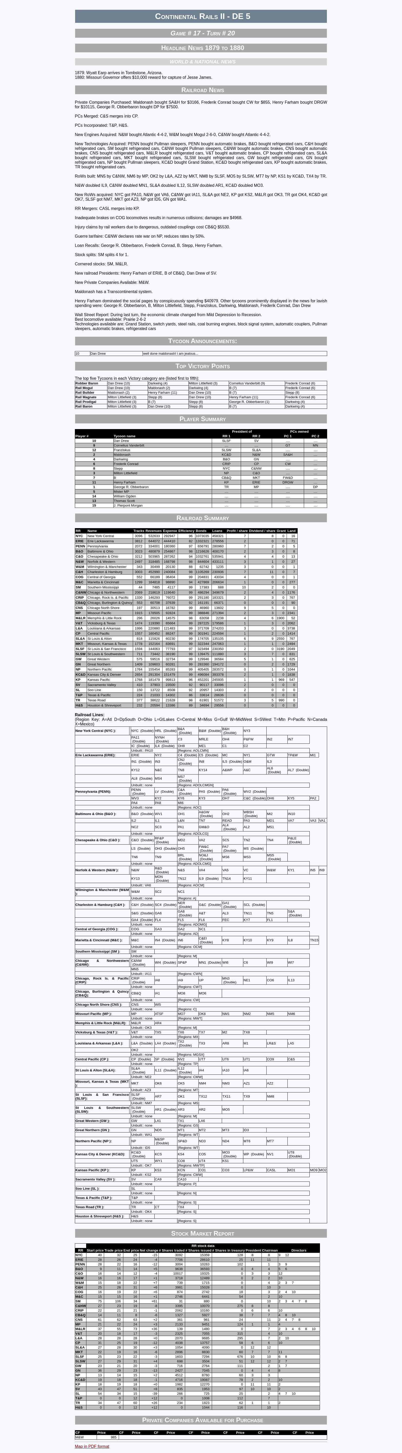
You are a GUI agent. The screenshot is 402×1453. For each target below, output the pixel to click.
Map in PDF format (92, 1446)
